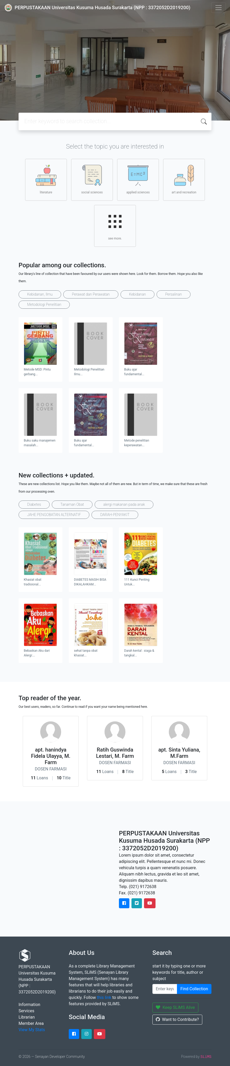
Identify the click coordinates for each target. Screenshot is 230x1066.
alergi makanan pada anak (124, 504)
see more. (115, 225)
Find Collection (194, 988)
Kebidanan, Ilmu (40, 294)
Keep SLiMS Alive (175, 1007)
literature (46, 179)
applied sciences (138, 179)
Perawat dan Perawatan (91, 294)
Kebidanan (137, 294)
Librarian (27, 1017)
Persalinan (173, 294)
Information (29, 1004)
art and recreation (184, 179)
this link (104, 997)
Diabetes (34, 504)
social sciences (92, 179)
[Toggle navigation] (218, 7)
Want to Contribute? (177, 1019)
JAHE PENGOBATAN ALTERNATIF (54, 515)
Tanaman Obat (72, 504)
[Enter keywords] (164, 989)
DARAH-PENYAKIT (114, 515)
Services (26, 1010)
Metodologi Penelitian (44, 304)
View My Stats (32, 1029)
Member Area (31, 1023)
